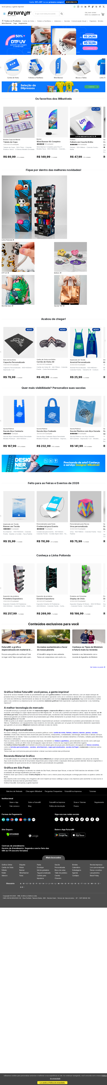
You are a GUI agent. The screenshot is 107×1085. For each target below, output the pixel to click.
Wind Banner (24, 873)
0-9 (21, 887)
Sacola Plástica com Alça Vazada (85, 431)
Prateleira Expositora (13, 599)
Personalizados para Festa (46, 524)
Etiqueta (22, 865)
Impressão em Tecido (77, 360)
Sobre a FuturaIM (34, 802)
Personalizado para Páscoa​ (79, 524)
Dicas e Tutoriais (80, 802)
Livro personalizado (97, 867)
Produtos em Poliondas (78, 596)
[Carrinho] (102, 14)
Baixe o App (14, 802)
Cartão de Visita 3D (45, 362)
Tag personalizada (43, 873)
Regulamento (99, 802)
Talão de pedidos (61, 873)
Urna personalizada (79, 526)
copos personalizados (56, 747)
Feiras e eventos (96, 870)
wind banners (42, 747)
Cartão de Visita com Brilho (46, 359)
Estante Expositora (45, 599)
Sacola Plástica (8, 429)
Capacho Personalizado (14, 362)
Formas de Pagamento (12, 814)
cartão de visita (59, 732)
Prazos (76, 806)
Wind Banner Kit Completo (48, 141)
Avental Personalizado (80, 362)
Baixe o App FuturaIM (64, 829)
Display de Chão (77, 599)
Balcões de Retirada (14, 791)
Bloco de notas (60, 870)
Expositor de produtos (11, 596)
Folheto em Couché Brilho (81, 142)
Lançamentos (95, 873)
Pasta (39, 865)
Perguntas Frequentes (53, 791)
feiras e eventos (93, 745)
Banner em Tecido (11, 526)
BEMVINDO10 (71, 2)
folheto (68, 732)
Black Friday (94, 875)
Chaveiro (58, 878)
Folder (4, 873)
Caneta (57, 875)
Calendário (76, 867)
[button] (8, 40)
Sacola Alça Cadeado (46, 431)
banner (82, 732)
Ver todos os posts (97, 667)
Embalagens (76, 870)
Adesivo (4, 875)
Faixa (21, 875)
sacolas (95, 732)
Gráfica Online (7, 865)
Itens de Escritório (9, 360)
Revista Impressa (96, 865)
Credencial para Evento (47, 526)
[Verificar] (12, 834)
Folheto (72, 139)
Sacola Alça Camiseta (13, 431)
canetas (33, 747)
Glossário (10, 883)
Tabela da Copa (10, 142)
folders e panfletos (62, 741)
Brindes (75, 865)
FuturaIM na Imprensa (73, 791)
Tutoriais (92, 791)
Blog (29, 806)
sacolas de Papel (72, 747)
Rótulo (21, 867)
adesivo (75, 732)
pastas (88, 732)
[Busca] (61, 14)
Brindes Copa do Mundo (11, 139)
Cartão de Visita (7, 867)
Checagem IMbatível (34, 791)
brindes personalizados (20, 747)
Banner (39, 139)
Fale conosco (14, 806)
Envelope (40, 867)
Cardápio (75, 875)
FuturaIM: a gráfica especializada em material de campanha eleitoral (16, 650)
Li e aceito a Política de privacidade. (52, 1083)
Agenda (75, 873)
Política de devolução (57, 806)
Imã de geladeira (43, 870)
